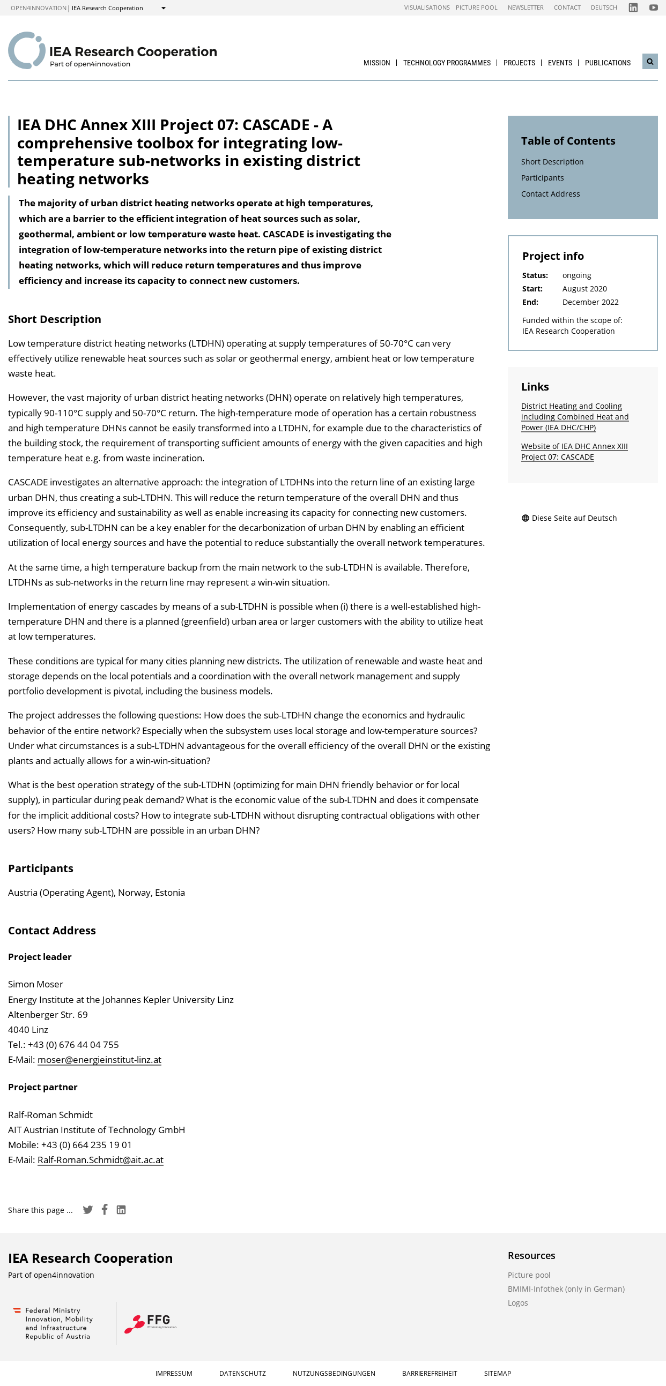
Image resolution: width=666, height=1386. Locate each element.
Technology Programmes (447, 62)
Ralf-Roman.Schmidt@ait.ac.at (101, 1159)
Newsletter (526, 7)
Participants (542, 178)
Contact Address (550, 194)
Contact (567, 7)
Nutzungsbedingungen (334, 1373)
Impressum (174, 1373)
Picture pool (477, 7)
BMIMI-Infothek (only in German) (566, 1289)
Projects (519, 62)
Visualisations (427, 7)
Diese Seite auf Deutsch (569, 518)
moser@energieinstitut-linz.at (99, 1059)
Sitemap (497, 1373)
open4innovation (38, 8)
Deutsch (604, 7)
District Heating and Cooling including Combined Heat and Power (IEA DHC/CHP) (575, 416)
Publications (608, 62)
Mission (377, 62)
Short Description (552, 161)
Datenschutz (242, 1373)
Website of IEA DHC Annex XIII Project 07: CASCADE (574, 451)
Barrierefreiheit (429, 1373)
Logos (518, 1303)
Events (560, 62)
